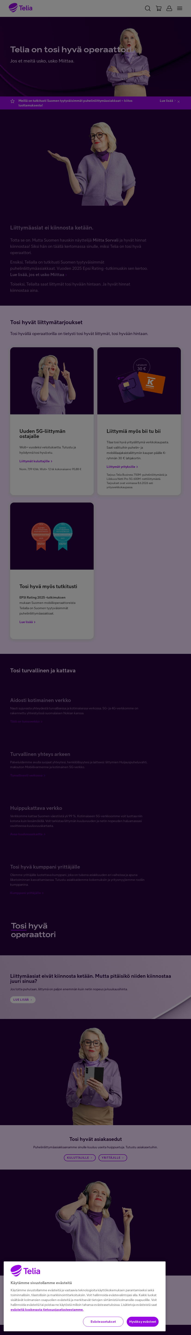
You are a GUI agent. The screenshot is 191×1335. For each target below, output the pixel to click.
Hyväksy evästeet (142, 1321)
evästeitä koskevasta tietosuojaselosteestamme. (47, 1309)
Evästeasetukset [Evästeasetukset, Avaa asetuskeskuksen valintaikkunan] (103, 1321)
